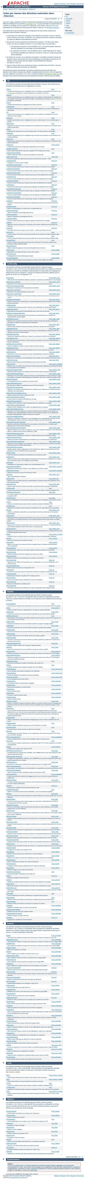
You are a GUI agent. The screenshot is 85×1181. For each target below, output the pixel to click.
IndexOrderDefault (12, 1037)
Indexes (68, 23)
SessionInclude (11, 552)
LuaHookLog (10, 185)
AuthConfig (69, 18)
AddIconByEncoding (12, 956)
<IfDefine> (9, 118)
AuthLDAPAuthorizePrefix (14, 370)
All (28, 67)
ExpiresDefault (10, 993)
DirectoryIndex (10, 972)
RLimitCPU (9, 232)
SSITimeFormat (11, 254)
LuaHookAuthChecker (13, 169)
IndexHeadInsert (11, 1021)
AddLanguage (10, 634)
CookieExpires (10, 685)
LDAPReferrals (11, 498)
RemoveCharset (11, 816)
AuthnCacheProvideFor (13, 466)
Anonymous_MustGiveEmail (15, 286)
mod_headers (56, 747)
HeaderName (10, 1002)
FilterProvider (10, 1135)
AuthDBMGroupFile (12, 319)
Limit (67, 25)
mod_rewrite (55, 852)
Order (8, 1091)
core (53, 89)
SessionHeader (11, 548)
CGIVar (8, 665)
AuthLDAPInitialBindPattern (14, 416)
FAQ (68, 3)
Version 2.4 (32, 9)
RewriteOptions (11, 864)
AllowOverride (30, 24)
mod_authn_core (54, 462)
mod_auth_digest (54, 334)
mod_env (54, 785)
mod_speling (55, 1111)
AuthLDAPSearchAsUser (14, 437)
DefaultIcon (9, 964)
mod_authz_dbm (54, 319)
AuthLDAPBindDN (12, 379)
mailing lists (33, 1170)
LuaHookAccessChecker (14, 165)
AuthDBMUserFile (11, 328)
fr (61, 19)
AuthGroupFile (10, 364)
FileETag (9, 731)
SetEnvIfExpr (10, 884)
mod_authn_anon (54, 278)
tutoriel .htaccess (54, 27)
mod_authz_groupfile (55, 364)
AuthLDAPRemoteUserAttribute (16, 428)
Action (8, 608)
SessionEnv (10, 542)
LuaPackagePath (11, 214)
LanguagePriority (11, 774)
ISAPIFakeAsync (11, 762)
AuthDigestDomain (12, 338)
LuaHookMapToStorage (13, 189)
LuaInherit (9, 201)
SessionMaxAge (11, 556)
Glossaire (73, 3)
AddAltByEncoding (12, 940)
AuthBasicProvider (12, 309)
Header (8, 747)
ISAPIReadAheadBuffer (13, 770)
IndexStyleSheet (11, 1041)
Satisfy (8, 534)
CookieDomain (10, 681)
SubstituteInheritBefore (13, 909)
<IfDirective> (10, 124)
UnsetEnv (9, 917)
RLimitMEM (9, 236)
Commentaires (70, 32)
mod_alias (55, 793)
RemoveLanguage (12, 836)
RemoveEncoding (11, 822)
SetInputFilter (10, 897)
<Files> (8, 103)
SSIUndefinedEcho (12, 258)
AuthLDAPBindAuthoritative (14, 374)
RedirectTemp (10, 811)
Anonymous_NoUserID (13, 290)
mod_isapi (55, 751)
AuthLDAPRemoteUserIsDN (15, 433)
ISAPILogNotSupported (13, 766)
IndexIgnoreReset (11, 1029)
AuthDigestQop (11, 352)
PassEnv (9, 785)
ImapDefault (10, 1010)
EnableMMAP (10, 717)
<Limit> (8, 502)
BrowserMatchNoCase (13, 655)
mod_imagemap (56, 1005)
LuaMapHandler (11, 206)
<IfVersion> (9, 145)
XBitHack (9, 1151)
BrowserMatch (10, 651)
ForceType (9, 741)
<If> (59, 91)
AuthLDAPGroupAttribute (14, 401)
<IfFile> (8, 129)
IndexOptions (10, 1033)
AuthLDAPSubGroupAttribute (15, 441)
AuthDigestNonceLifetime (14, 344)
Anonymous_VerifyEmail (13, 294)
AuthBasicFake (11, 305)
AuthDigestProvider (12, 348)
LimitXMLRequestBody (13, 153)
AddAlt (8, 935)
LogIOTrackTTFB (11, 157)
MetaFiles (9, 1049)
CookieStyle (10, 693)
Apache (5, 9)
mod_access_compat (55, 534)
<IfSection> (9, 139)
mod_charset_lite (57, 669)
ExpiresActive (10, 985)
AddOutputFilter (11, 637)
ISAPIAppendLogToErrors (14, 751)
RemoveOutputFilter (12, 840)
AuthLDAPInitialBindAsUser (14, 409)
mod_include (55, 250)
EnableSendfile (11, 723)
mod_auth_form (54, 356)
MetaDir (8, 1045)
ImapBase (9, 1005)
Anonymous (10, 278)
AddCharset (10, 612)
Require (8, 510)
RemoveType (10, 844)
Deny (8, 1079)
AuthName (9, 462)
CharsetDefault (11, 669)
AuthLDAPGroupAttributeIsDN (15, 405)
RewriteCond (10, 856)
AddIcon (8, 951)
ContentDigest (10, 1119)
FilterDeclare (10, 1127)
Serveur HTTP (13, 9)
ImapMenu (9, 1015)
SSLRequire (10, 570)
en (58, 19)
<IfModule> (9, 133)
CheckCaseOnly (11, 1111)
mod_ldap (52, 492)
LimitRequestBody (12, 149)
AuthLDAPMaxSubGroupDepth (15, 422)
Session (8, 538)
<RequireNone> (11, 529)
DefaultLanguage (11, 701)
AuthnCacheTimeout (12, 470)
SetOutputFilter (11, 901)
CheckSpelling (10, 1115)
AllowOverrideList (52, 74)
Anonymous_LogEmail (13, 282)
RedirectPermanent (12, 805)
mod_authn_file (54, 478)
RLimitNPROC (10, 240)
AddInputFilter (10, 630)
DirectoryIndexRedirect (13, 977)
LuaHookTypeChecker (13, 197)
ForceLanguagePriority (13, 737)
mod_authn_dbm (54, 324)
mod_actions (55, 608)
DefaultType (10, 708)
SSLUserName (11, 578)
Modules (56, 3)
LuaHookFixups (11, 177)
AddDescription (11, 948)
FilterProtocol (10, 1131)
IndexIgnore (10, 1025)
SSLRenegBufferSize (12, 566)
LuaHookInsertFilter (12, 181)
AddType (9, 647)
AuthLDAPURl (10, 453)
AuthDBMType (10, 324)
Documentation (23, 9)
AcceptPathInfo (11, 604)
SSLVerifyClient (11, 582)
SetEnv (8, 876)
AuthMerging (10, 457)
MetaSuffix (9, 1053)
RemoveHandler (11, 828)
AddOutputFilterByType (13, 643)
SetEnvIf (9, 880)
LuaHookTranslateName (13, 193)
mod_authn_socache (55, 466)
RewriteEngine (10, 860)
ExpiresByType (11, 989)
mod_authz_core (54, 457)
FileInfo (68, 20)
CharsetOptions (11, 673)
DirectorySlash (10, 981)
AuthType (9, 474)
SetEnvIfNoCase (11, 888)
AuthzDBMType (11, 484)
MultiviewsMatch (11, 780)
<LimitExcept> (10, 506)
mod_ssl (51, 560)
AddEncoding (10, 622)
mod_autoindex (56, 935)
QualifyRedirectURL (12, 789)
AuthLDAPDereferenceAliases (15, 397)
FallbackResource (11, 997)
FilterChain (9, 1123)
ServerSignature (11, 246)
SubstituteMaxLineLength (14, 913)
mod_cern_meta (57, 1045)
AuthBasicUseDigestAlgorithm (15, 313)
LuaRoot (9, 222)
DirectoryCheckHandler (13, 968)
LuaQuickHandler (11, 218)
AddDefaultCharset (12, 616)
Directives (63, 3)
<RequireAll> (10, 515)
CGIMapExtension (12, 661)
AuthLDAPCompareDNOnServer (16, 393)
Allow (8, 1075)
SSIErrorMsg (10, 250)
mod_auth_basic (54, 299)
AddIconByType (11, 960)
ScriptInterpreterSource (13, 872)
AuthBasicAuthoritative (13, 299)
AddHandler (10, 626)
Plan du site (80, 3)
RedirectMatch (10, 799)
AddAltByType (10, 943)
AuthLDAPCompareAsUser (14, 387)
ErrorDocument (11, 727)
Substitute (9, 905)
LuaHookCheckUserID (13, 173)
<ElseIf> (12, 93)
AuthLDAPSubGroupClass (14, 447)
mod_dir (54, 968)
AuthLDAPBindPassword (14, 383)
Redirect (9, 793)
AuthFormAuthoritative (13, 356)
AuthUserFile (10, 478)
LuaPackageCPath (12, 210)
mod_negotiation (57, 737)
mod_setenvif (56, 651)
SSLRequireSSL (11, 574)
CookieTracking (11, 697)
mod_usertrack (56, 681)
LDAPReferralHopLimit (13, 492)
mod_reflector (56, 1143)
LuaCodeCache (11, 161)
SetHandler (9, 893)
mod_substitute (56, 905)
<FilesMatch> (10, 106)
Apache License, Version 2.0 (19, 1177)
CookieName (10, 689)
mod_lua (54, 161)
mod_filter (55, 643)
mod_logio (55, 157)
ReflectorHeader (11, 1143)
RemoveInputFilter (12, 832)
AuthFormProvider (12, 360)
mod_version (56, 145)
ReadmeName (10, 1057)
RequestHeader (11, 848)
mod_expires (56, 985)
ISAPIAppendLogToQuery (14, 756)
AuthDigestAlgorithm (12, 334)
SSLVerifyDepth (11, 586)
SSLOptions (10, 1147)
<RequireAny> (10, 523)
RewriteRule (10, 868)
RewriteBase (10, 852)
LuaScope (9, 228)
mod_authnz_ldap (54, 370)
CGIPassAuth (10, 488)
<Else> (8, 89)
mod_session (53, 538)
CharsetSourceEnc (12, 677)
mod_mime (55, 612)
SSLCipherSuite (11, 560)
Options (68, 27)
